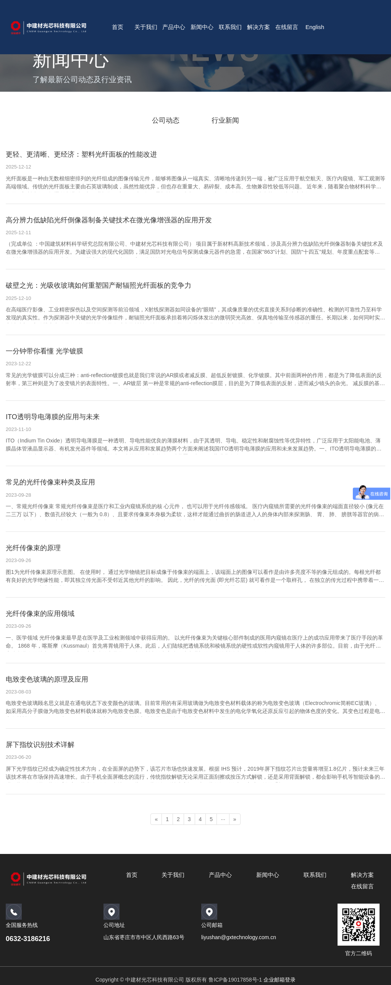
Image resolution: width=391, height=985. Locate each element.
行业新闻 (225, 120)
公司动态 (165, 120)
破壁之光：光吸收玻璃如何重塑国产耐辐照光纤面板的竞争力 (98, 285)
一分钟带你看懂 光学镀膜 (44, 351)
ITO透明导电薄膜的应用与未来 (53, 417)
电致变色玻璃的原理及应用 (47, 679)
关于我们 (145, 27)
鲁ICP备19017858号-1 (235, 980)
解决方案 (258, 27)
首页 (117, 27)
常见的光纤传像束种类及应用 (50, 482)
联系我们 (230, 27)
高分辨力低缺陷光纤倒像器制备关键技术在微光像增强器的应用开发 (109, 220)
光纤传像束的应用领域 (40, 613)
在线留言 (286, 27)
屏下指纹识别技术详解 (40, 744)
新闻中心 (202, 27)
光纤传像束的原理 (33, 548)
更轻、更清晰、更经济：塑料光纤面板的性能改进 (81, 154)
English (314, 27)
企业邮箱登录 (279, 980)
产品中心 (173, 27)
